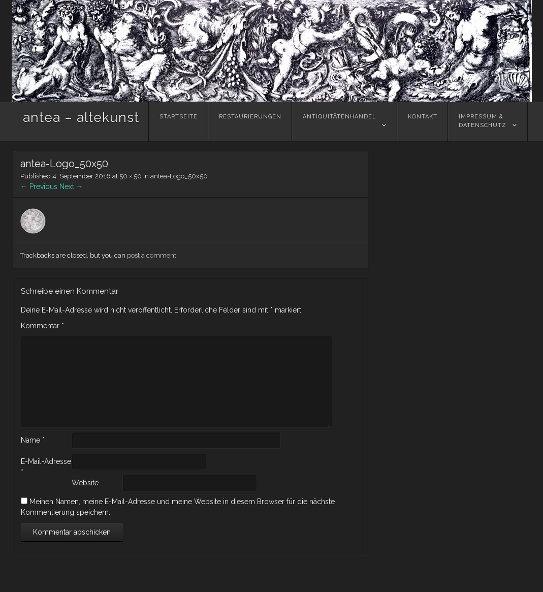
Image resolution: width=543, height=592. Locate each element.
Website (85, 483)
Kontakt (422, 121)
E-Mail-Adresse (46, 466)
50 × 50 (130, 176)
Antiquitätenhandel (339, 121)
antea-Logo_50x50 (179, 176)
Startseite (178, 121)
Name (33, 440)
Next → (71, 186)
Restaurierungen (250, 121)
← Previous (38, 186)
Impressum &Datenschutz (482, 121)
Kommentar (42, 326)
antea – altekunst (81, 117)
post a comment (151, 255)
